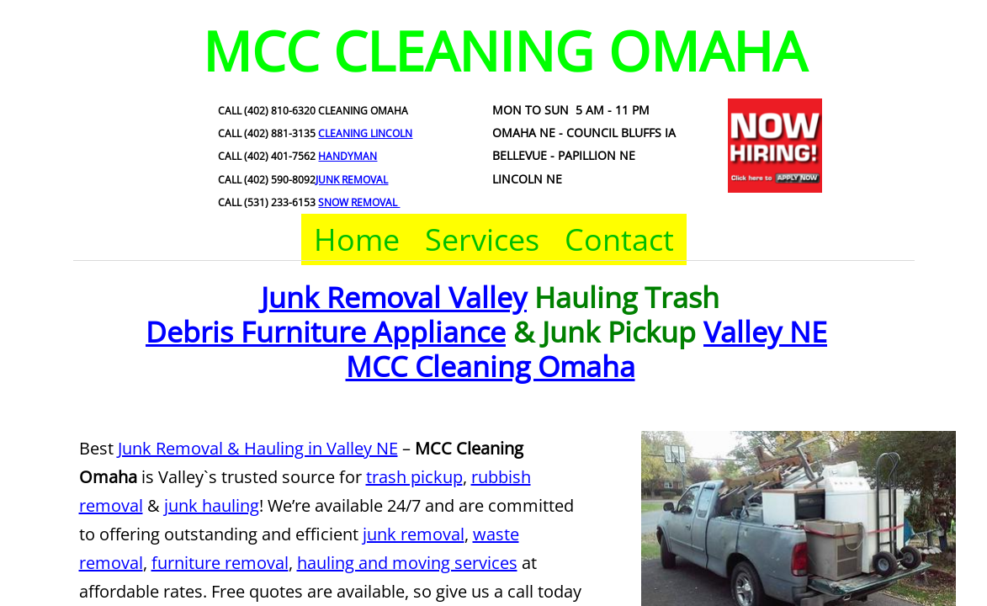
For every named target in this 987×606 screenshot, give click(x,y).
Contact (619, 239)
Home (357, 239)
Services (482, 239)
